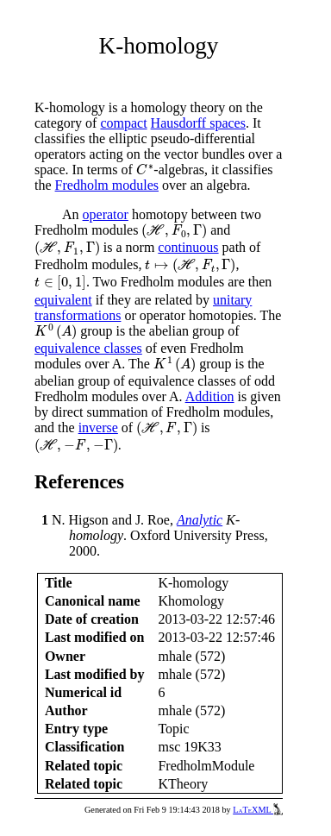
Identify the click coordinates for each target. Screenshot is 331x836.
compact (123, 123)
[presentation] (145, 169)
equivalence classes (88, 348)
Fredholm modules (107, 185)
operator (105, 214)
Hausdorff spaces (198, 123)
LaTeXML (258, 809)
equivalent (63, 299)
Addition (209, 396)
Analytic (199, 519)
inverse (98, 427)
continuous (188, 247)
